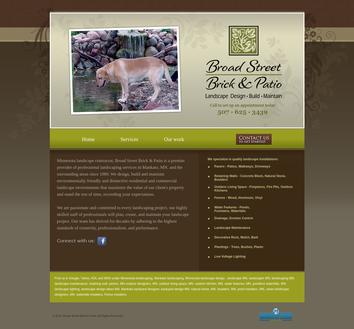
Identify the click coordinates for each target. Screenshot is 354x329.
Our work (174, 139)
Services (129, 139)
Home (88, 139)
